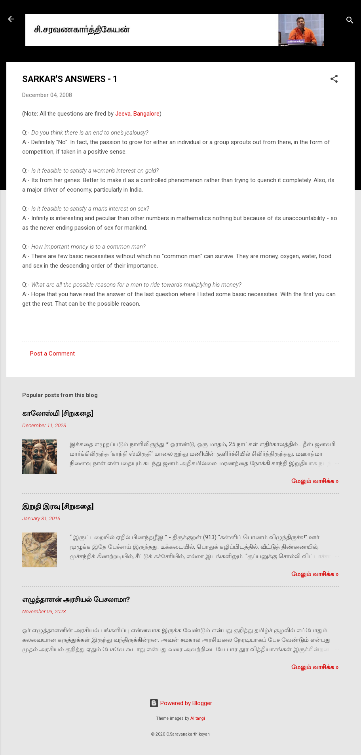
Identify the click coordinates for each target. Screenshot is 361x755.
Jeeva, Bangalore (137, 113)
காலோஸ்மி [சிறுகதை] (57, 413)
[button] (334, 80)
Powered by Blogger (180, 703)
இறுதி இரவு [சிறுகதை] (58, 506)
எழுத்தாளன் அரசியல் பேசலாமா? (76, 599)
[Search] (350, 22)
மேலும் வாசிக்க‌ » (315, 481)
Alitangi (197, 718)
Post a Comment (52, 353)
